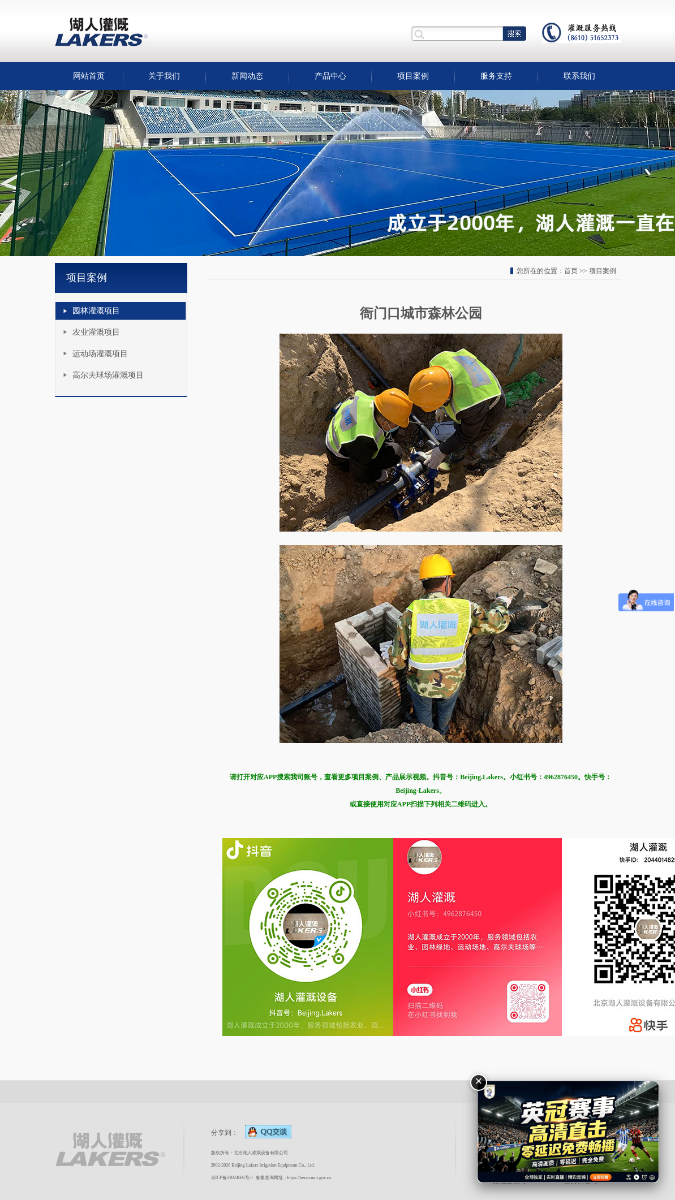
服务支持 (496, 76)
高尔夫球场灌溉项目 (108, 375)
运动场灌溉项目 (100, 353)
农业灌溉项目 (96, 332)
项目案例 (413, 76)
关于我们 (164, 76)
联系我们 (579, 76)
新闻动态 (247, 76)
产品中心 (330, 76)
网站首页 (89, 76)
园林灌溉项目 (96, 311)
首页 (571, 271)
